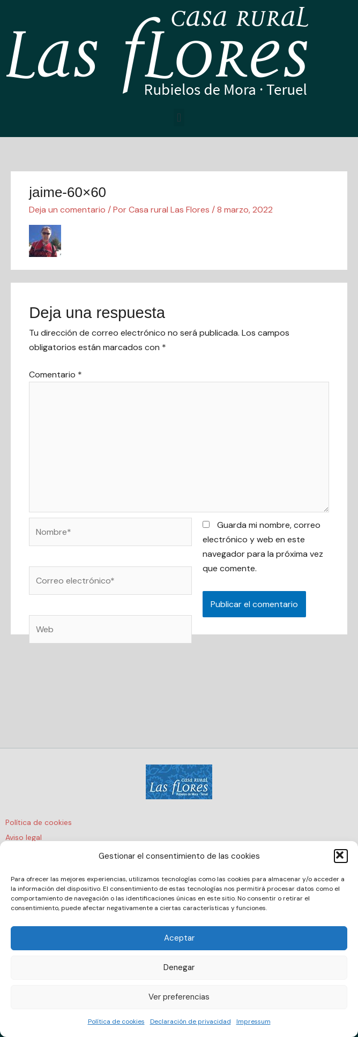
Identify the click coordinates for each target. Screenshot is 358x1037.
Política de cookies (116, 1021)
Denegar (179, 967)
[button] (340, 856)
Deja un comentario (67, 209)
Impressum (253, 1021)
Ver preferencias (179, 996)
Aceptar (179, 938)
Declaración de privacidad (190, 1021)
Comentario (55, 374)
